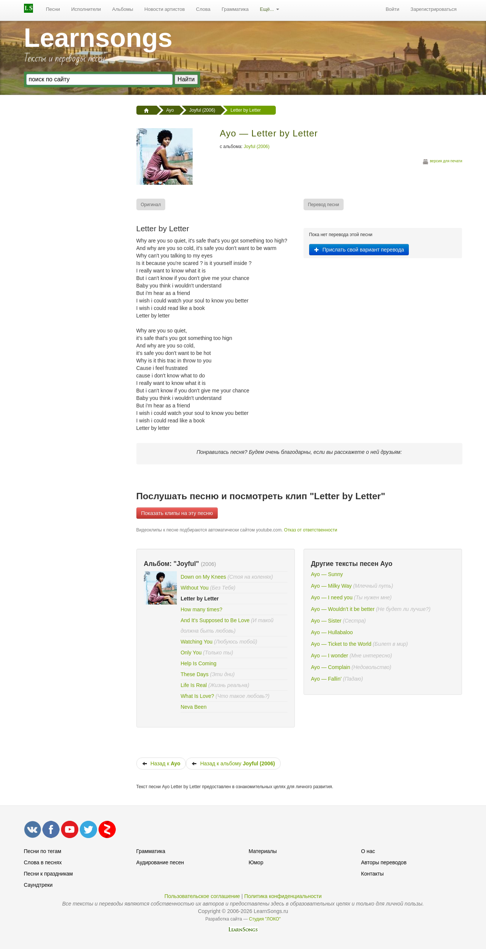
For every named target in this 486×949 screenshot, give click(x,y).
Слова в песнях (43, 862)
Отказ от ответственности (310, 530)
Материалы (263, 851)
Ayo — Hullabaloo (332, 632)
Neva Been (193, 707)
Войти (392, 9)
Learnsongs (98, 37)
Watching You (196, 642)
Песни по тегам (42, 851)
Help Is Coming (199, 663)
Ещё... (269, 9)
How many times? (201, 609)
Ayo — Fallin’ (326, 679)
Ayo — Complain (330, 667)
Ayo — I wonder (329, 656)
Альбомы (122, 9)
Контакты (372, 874)
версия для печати (442, 162)
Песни (53, 9)
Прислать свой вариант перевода (359, 250)
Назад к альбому (233, 763)
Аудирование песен (160, 862)
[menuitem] (53, 9)
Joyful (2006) (256, 146)
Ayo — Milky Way (331, 586)
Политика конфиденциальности (283, 896)
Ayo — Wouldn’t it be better (343, 609)
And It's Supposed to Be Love (215, 620)
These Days (195, 674)
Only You (191, 653)
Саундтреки (38, 885)
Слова (203, 9)
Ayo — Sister (326, 621)
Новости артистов (164, 9)
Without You (195, 588)
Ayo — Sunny (327, 574)
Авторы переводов (384, 862)
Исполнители (86, 9)
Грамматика (234, 9)
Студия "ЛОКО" (265, 919)
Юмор (256, 862)
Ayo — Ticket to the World (341, 644)
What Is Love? (197, 696)
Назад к (161, 763)
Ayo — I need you (332, 597)
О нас (368, 851)
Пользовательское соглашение (202, 896)
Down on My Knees (203, 577)
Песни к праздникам (48, 874)
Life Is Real (194, 685)
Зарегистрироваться (434, 9)
